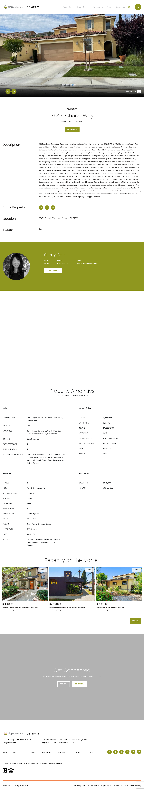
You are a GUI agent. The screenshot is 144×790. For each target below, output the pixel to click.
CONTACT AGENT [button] (53, 270)
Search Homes (47, 752)
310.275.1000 (19, 739)
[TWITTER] (109, 752)
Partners (96, 7)
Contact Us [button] (79, 684)
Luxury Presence (21, 785)
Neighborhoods (63, 752)
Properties (81, 7)
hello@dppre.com (9, 742)
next (13, 91)
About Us (67, 7)
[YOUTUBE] (133, 752)
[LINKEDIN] (139, 752)
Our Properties (31, 752)
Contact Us (120, 7)
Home (5, 752)
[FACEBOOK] (115, 752)
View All (135, 621)
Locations (78, 752)
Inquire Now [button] (72, 129)
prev (8, 91)
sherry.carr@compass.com (87, 263)
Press (109, 7)
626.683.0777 (8, 739)
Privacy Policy (135, 785)
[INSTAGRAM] (127, 752)
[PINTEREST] (121, 752)
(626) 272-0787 (63, 263)
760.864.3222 (30, 739)
